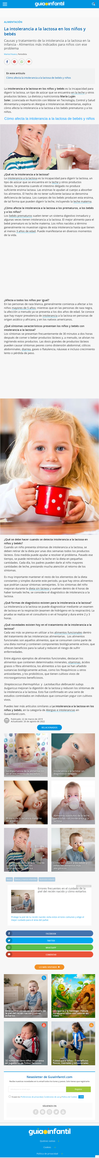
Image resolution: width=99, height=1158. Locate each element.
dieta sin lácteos (39, 588)
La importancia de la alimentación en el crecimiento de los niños (25, 772)
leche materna (82, 201)
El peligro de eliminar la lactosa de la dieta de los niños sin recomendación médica (25, 865)
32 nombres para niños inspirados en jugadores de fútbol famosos (24, 1062)
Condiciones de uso (52, 1097)
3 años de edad (26, 231)
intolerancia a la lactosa (22, 178)
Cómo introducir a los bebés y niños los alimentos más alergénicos (70, 865)
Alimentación (13, 22)
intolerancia (50, 315)
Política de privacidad (48, 1153)
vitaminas (74, 662)
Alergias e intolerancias (60, 710)
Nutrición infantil (46, 879)
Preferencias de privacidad (32, 1097)
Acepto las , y (45, 1097)
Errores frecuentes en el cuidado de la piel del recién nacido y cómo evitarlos (25, 1013)
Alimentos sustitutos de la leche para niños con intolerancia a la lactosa (71, 818)
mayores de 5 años (24, 308)
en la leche (78, 92)
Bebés (9, 879)
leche (55, 182)
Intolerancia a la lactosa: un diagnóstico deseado (69, 772)
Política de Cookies (69, 1097)
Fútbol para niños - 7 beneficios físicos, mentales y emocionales (70, 1062)
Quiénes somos (47, 1141)
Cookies (47, 1147)
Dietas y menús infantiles (26, 879)
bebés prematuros (20, 215)
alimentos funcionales (68, 632)
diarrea (26, 349)
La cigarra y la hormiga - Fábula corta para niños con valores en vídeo (71, 1013)
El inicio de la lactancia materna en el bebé (24, 820)
